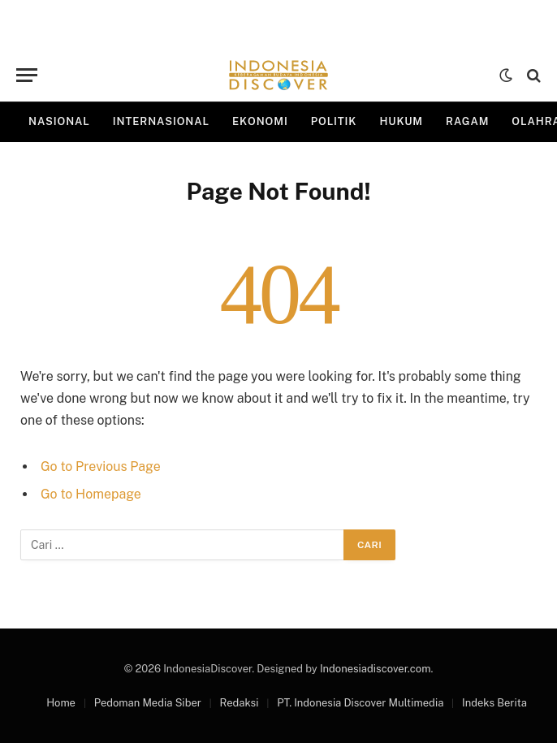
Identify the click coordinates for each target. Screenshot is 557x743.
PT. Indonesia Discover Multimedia (360, 703)
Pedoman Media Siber (147, 703)
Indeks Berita (494, 703)
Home (61, 703)
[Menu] (26, 75)
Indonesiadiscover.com (375, 669)
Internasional (161, 121)
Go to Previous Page (101, 466)
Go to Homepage (91, 494)
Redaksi (239, 703)
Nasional (59, 121)
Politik (334, 121)
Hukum (401, 121)
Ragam (467, 121)
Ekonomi (260, 121)
